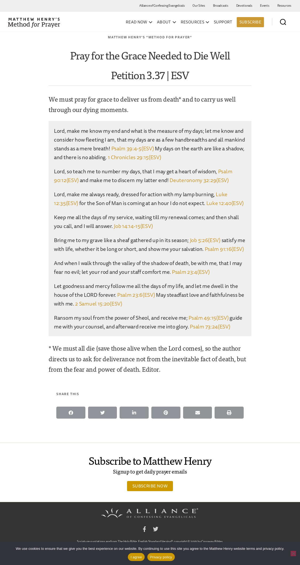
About (164, 22)
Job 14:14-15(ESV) (133, 226)
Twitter (155, 530)
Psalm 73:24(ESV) (210, 326)
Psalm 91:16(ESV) (224, 249)
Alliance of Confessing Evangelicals (162, 5)
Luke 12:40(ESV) (225, 203)
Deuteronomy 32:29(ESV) (198, 180)
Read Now (136, 22)
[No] (293, 553)
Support (223, 22)
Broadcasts (220, 5)
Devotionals (244, 5)
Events (264, 5)
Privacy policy (161, 557)
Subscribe (250, 22)
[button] (70, 413)
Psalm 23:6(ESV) (136, 295)
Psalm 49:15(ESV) (208, 318)
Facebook (144, 530)
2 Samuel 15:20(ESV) (98, 303)
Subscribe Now (150, 485)
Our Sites (198, 5)
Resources (284, 5)
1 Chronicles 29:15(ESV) (134, 157)
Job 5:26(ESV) (205, 240)
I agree (136, 557)
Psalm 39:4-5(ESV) (132, 148)
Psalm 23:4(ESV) (191, 272)
